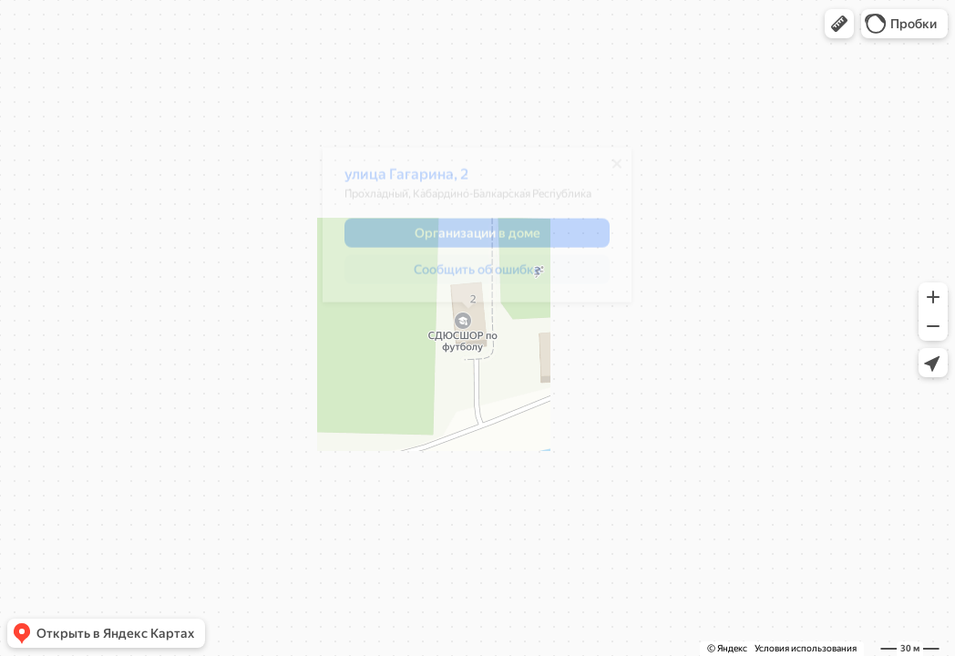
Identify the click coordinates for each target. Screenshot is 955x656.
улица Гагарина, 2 (397, 181)
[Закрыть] (608, 170)
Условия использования (806, 648)
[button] (839, 23)
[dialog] (467, 231)
